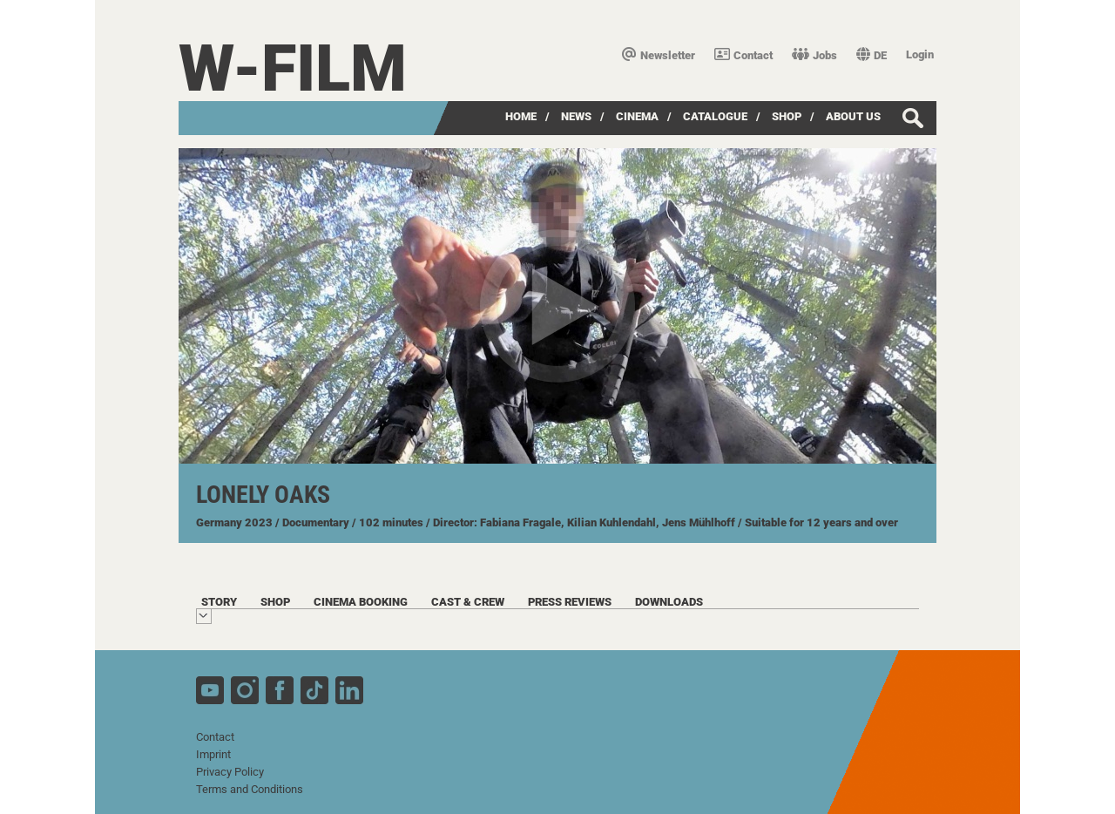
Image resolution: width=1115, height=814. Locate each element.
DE (871, 55)
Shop (786, 116)
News (576, 116)
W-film (293, 68)
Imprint (213, 754)
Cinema (637, 116)
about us (853, 116)
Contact (743, 55)
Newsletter (658, 55)
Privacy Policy (230, 771)
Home (521, 116)
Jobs (814, 55)
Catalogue (715, 116)
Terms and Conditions (249, 789)
